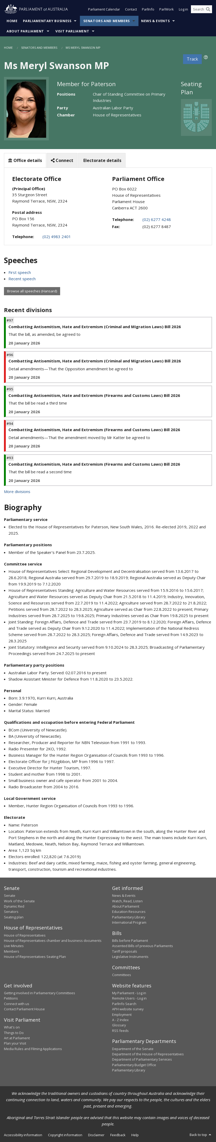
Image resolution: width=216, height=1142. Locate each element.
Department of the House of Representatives (148, 1054)
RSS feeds (120, 1030)
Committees (121, 974)
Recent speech (22, 278)
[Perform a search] (208, 10)
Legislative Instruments (130, 956)
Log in (183, 10)
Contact (131, 10)
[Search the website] (201, 10)
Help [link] (135, 1135)
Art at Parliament (17, 1038)
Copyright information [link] (65, 1135)
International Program (129, 922)
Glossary (119, 1025)
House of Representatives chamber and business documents (53, 940)
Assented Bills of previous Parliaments (142, 945)
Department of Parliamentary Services (142, 1059)
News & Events (155, 21)
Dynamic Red (14, 906)
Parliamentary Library (128, 917)
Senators (11, 911)
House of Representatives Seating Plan (35, 956)
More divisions (17, 491)
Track (192, 59)
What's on (12, 1027)
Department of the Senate (132, 1048)
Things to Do (14, 1032)
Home (12, 21)
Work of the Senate (19, 901)
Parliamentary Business (47, 21)
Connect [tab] (62, 160)
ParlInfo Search (124, 1003)
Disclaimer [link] (96, 1135)
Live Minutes (14, 945)
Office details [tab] (25, 160)
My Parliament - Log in (129, 993)
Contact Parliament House (24, 1009)
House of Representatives (25, 935)
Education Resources (129, 911)
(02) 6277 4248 (156, 219)
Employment (122, 1014)
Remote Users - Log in (129, 998)
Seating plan (13, 917)
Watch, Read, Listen (127, 901)
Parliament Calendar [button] (104, 10)
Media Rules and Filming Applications (33, 1048)
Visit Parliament (72, 31)
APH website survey (127, 1009)
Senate (9, 895)
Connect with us (16, 1003)
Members (11, 951)
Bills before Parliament (130, 940)
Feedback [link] (118, 1135)
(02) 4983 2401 (56, 236)
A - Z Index (120, 1019)
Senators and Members (106, 21)
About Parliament (25, 31)
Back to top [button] (201, 1134)
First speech (19, 272)
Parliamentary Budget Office (134, 1064)
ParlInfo (148, 10)
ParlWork (166, 10)
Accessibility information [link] (23, 1135)
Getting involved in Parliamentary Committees (39, 993)
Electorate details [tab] (101, 160)
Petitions (11, 998)
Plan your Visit (15, 1043)
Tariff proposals (124, 951)
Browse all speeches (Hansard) (32, 291)
